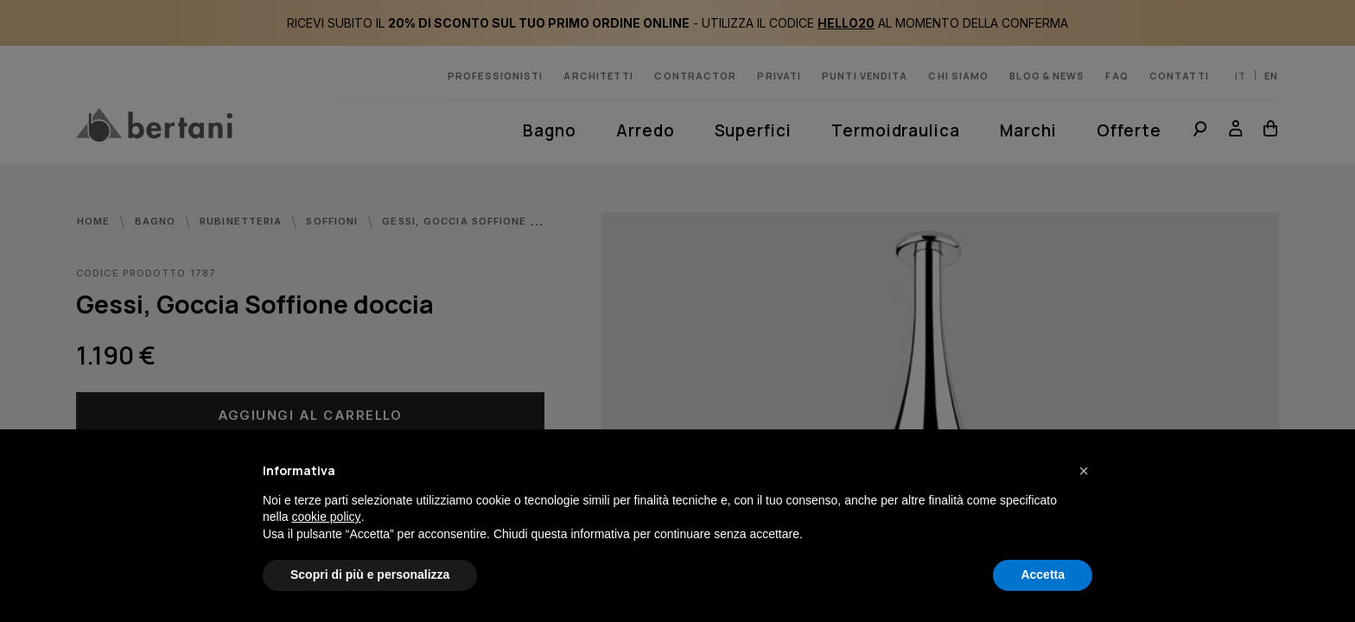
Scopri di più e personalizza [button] (369, 574)
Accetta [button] (1043, 574)
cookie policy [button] (325, 517)
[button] (1083, 471)
